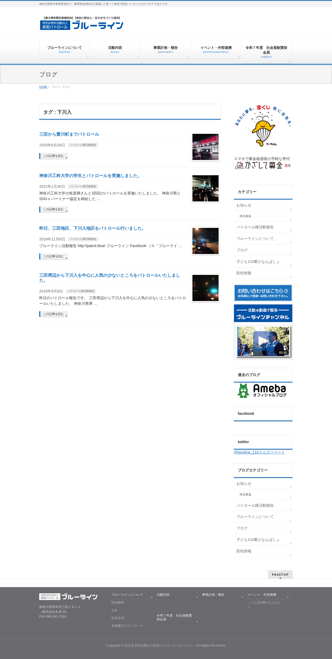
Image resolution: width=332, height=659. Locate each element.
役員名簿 (117, 618)
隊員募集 (245, 216)
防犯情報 (243, 273)
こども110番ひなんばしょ (264, 604)
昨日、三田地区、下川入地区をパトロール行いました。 (92, 228)
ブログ (242, 250)
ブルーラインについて (255, 238)
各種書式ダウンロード (127, 625)
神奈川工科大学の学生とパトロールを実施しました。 (90, 175)
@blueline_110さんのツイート (259, 452)
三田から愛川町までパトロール (69, 134)
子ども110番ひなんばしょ (258, 261)
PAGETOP (280, 574)
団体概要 (117, 602)
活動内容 (163, 594)
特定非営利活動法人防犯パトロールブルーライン (160, 645)
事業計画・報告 (213, 594)
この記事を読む (53, 155)
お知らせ (243, 205)
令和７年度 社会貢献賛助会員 (174, 617)
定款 (114, 610)
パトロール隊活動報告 (83, 144)
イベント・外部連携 (261, 594)
